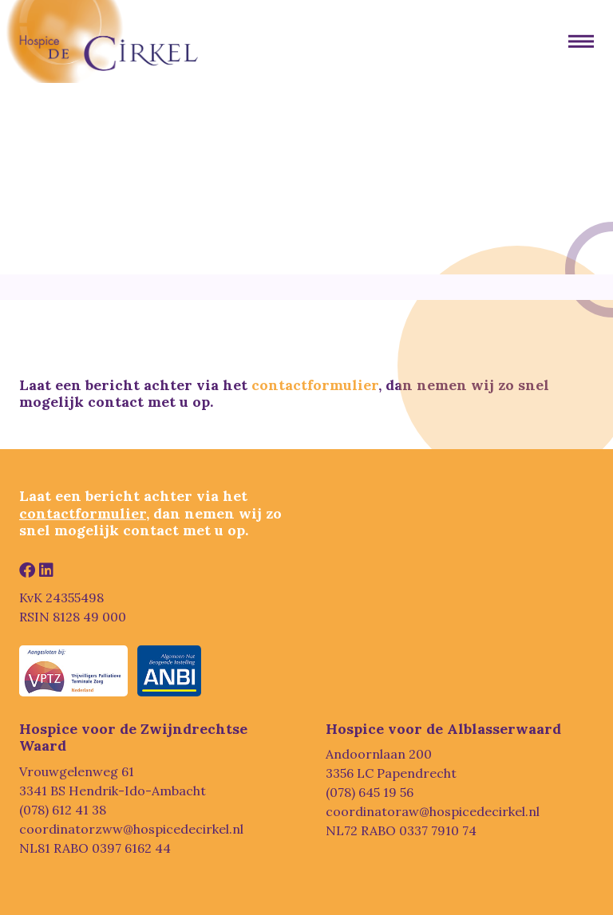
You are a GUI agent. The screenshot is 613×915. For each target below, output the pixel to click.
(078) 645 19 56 (369, 792)
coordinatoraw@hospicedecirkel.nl (433, 811)
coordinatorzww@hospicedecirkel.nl (131, 829)
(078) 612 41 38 (62, 810)
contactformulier (314, 385)
